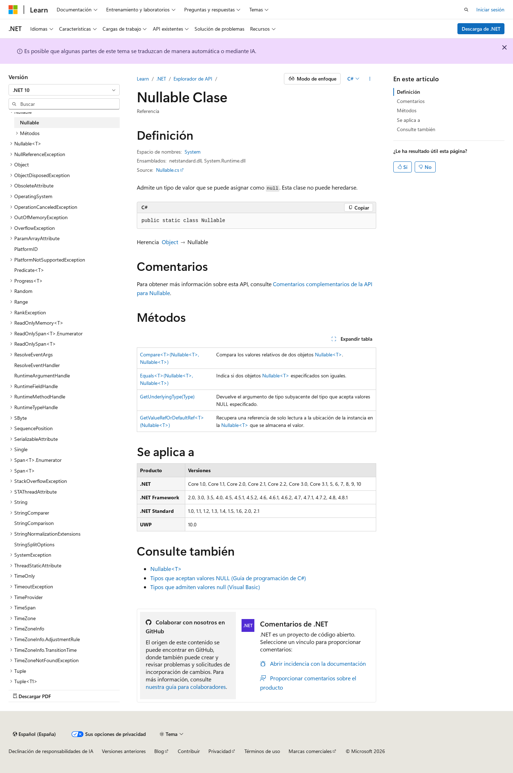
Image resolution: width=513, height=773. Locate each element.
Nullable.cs (167, 169)
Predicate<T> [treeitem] (29, 270)
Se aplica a (408, 120)
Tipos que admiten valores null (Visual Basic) (205, 587)
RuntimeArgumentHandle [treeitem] (42, 375)
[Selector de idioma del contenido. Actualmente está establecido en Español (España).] (34, 734)
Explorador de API (192, 78)
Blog (159, 751)
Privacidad (219, 751)
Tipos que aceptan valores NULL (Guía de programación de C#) (228, 578)
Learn (143, 78)
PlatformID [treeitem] (26, 249)
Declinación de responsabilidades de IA (51, 751)
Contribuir (189, 751)
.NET (161, 78)
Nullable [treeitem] (29, 122)
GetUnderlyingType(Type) (167, 396)
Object (170, 242)
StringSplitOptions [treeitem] (34, 544)
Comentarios (411, 101)
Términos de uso (262, 751)
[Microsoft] (13, 9)
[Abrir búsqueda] (466, 9)
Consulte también (416, 129)
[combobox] (64, 90)
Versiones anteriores (124, 751)
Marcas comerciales (310, 751)
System (193, 151)
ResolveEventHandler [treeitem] (37, 365)
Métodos (406, 110)
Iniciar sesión (490, 9)
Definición (408, 91)
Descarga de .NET (481, 28)
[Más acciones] (370, 78)
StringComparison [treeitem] (34, 523)
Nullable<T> (328, 354)
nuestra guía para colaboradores (186, 686)
